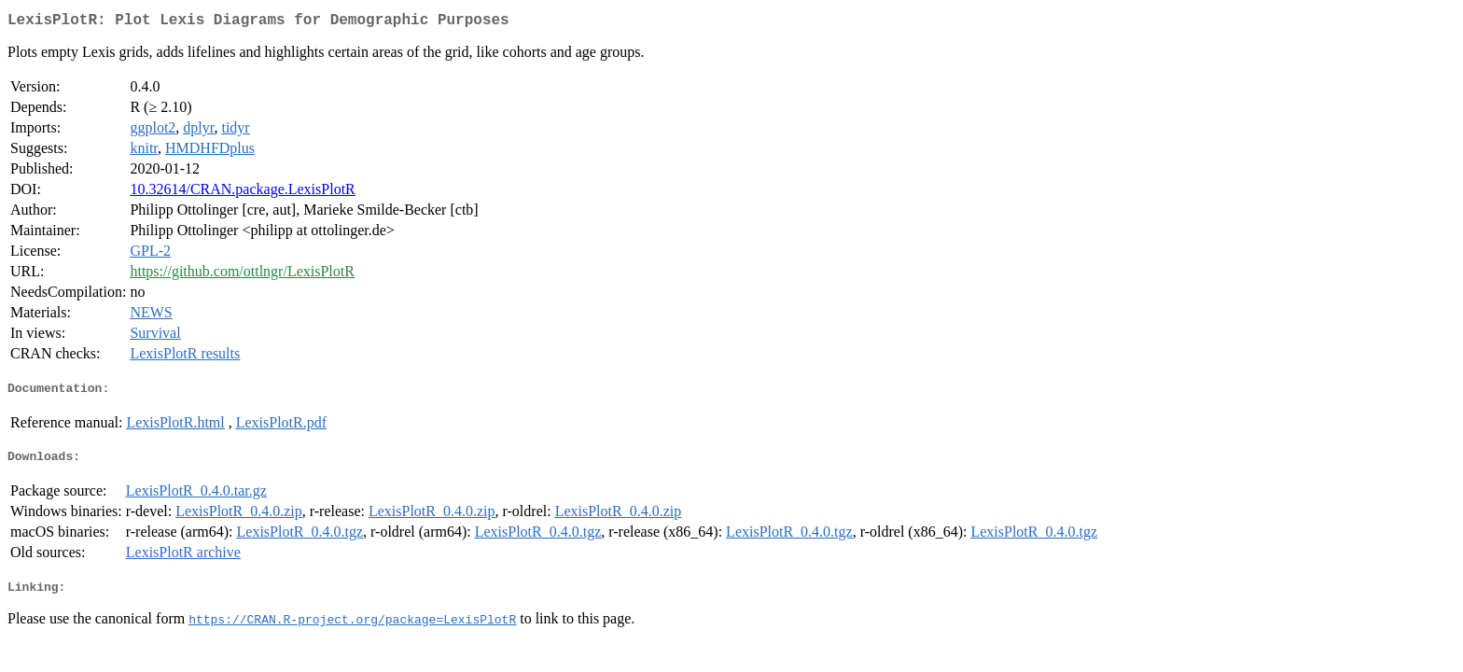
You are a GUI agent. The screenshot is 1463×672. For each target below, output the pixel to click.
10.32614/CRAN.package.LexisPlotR (242, 193)
